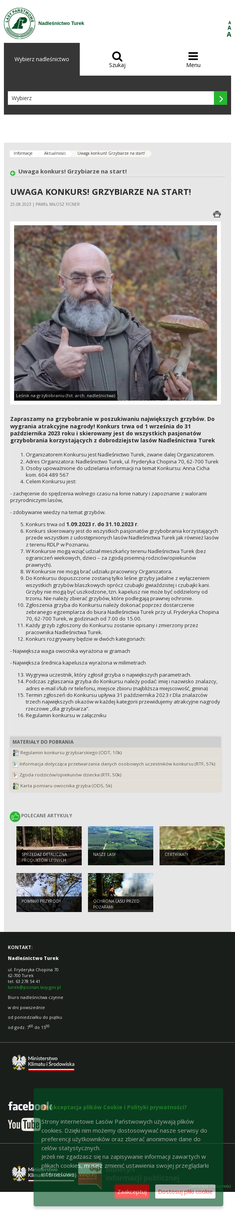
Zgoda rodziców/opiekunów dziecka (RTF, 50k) (71, 775)
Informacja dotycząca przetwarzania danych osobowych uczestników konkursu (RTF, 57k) (117, 764)
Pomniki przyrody (41, 901)
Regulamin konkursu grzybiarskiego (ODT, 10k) (71, 752)
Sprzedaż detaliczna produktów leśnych (44, 857)
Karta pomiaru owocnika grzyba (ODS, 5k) (66, 785)
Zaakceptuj (132, 1191)
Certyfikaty (176, 854)
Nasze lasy (104, 854)
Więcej (88, 1174)
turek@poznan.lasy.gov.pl (34, 987)
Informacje (23, 153)
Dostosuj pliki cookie (185, 1191)
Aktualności (55, 153)
